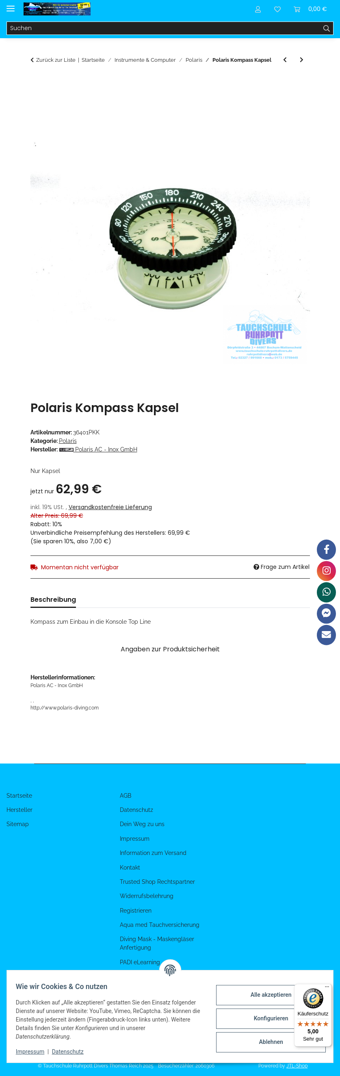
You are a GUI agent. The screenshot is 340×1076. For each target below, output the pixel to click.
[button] (258, 9)
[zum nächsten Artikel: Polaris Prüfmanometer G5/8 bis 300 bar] (301, 60)
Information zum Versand (153, 853)
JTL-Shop (297, 1066)
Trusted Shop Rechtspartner (157, 882)
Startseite (19, 795)
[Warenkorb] (310, 9)
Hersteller (19, 810)
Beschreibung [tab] (53, 599)
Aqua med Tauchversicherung (159, 925)
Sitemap (17, 824)
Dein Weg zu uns (142, 824)
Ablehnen (267, 1042)
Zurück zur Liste (56, 60)
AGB (125, 795)
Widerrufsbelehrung (146, 896)
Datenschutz (72, 1051)
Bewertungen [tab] (111, 599)
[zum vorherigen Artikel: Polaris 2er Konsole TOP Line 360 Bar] (285, 60)
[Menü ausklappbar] (10, 5)
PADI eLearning (140, 962)
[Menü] (327, 989)
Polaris (68, 441)
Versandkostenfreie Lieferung (110, 507)
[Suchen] (163, 28)
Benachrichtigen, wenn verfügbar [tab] (202, 599)
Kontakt (130, 867)
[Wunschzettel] (277, 9)
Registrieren (136, 910)
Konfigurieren (266, 1018)
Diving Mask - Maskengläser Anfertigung (157, 943)
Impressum (34, 1051)
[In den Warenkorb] (36, 83)
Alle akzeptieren (266, 994)
